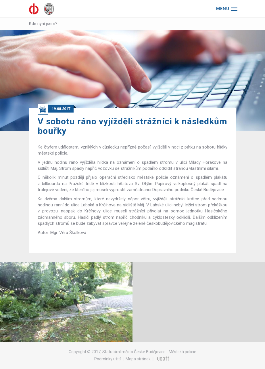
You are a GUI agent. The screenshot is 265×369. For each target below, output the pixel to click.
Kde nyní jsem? (43, 23)
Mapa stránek (138, 359)
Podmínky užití (107, 359)
